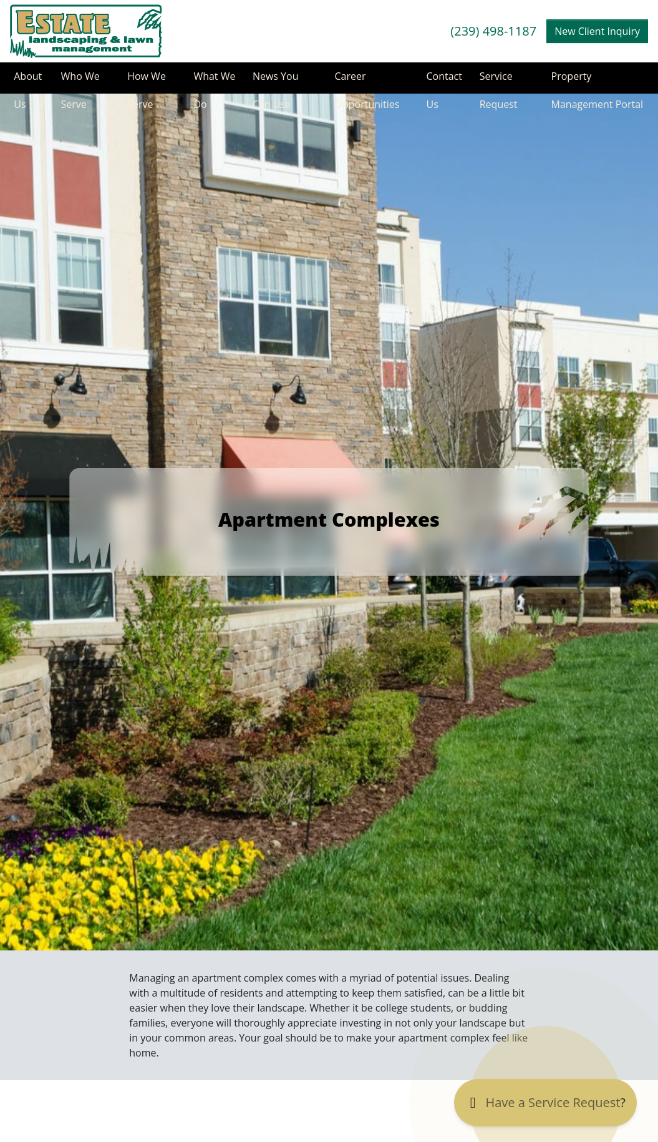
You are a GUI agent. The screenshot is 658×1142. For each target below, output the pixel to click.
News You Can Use (273, 81)
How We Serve (144, 81)
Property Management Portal (595, 81)
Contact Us (440, 81)
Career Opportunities (364, 81)
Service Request (497, 81)
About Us (24, 81)
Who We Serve (77, 81)
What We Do (206, 81)
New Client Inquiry (597, 31)
